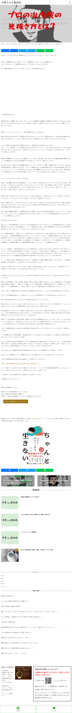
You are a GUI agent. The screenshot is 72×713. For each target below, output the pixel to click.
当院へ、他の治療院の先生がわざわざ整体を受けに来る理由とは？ (20, 363)
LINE (18, 709)
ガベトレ (3, 586)
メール (56, 680)
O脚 (2, 583)
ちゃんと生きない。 (37, 418)
